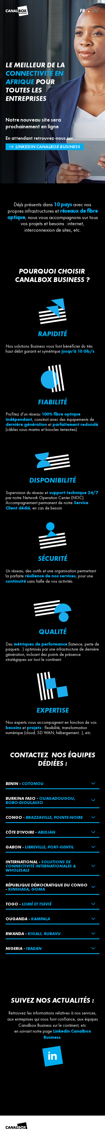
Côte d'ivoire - (30, 832)
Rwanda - (33, 933)
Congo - (44, 817)
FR (82, 11)
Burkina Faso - (40, 800)
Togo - (28, 904)
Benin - (25, 783)
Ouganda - (28, 918)
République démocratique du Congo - (46, 887)
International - (41, 866)
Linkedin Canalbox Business (47, 147)
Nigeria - (24, 948)
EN (95, 11)
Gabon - (40, 847)
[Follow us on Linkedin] (52, 1056)
